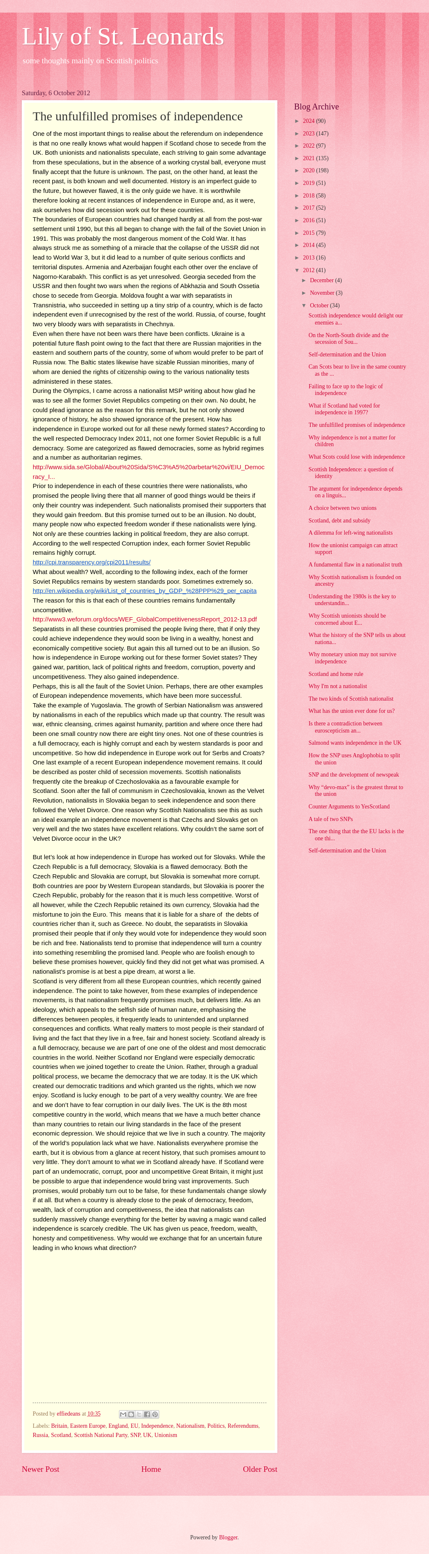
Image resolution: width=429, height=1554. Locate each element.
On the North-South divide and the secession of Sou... (348, 339)
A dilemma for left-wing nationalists (350, 533)
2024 (309, 121)
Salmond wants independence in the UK (354, 743)
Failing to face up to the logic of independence (345, 390)
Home (151, 1469)
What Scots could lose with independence (356, 457)
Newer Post (40, 1469)
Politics (216, 1426)
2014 (309, 245)
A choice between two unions (342, 508)
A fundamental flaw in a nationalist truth (355, 564)
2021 (309, 158)
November (323, 293)
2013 (309, 258)
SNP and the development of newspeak (353, 775)
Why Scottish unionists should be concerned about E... (347, 619)
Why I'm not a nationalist (337, 686)
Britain (59, 1426)
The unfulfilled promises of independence (356, 425)
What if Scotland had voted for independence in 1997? (344, 409)
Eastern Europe (88, 1426)
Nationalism (190, 1426)
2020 (309, 170)
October (320, 305)
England (118, 1426)
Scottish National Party (100, 1435)
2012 (309, 270)
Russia (40, 1435)
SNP (135, 1435)
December (322, 280)
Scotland (61, 1435)
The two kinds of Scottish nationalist (350, 699)
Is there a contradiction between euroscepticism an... (345, 727)
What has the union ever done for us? (351, 711)
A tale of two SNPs (330, 819)
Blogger (228, 1537)
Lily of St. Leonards (123, 36)
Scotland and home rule (335, 674)
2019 (309, 183)
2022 (309, 146)
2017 (309, 208)
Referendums (242, 1426)
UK (147, 1435)
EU (134, 1426)
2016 (309, 220)
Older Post (260, 1469)
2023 (309, 133)
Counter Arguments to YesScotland (349, 806)
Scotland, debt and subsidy (339, 520)
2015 (309, 233)
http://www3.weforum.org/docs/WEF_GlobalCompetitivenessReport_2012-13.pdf (145, 619)
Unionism (165, 1435)
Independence (157, 1426)
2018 (309, 195)
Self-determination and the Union (347, 354)
